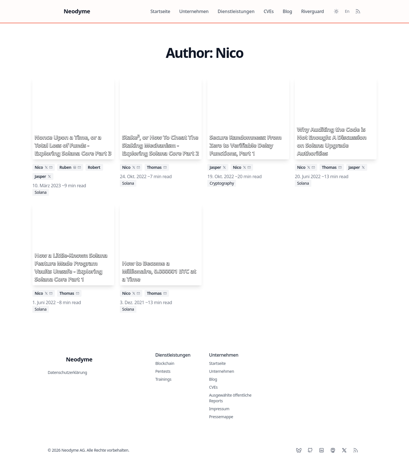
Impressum (219, 408)
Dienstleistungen (236, 11)
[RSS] (355, 450)
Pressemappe (221, 416)
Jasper (40, 176)
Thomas (154, 167)
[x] (46, 167)
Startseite (160, 11)
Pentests (162, 371)
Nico (39, 167)
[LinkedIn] (321, 450)
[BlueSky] (298, 450)
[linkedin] (74, 167)
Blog (287, 11)
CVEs (269, 11)
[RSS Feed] (358, 11)
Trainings (163, 379)
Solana (41, 192)
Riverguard (312, 11)
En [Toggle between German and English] (347, 11)
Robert (94, 167)
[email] (51, 167)
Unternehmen (193, 11)
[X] (344, 450)
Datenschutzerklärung (67, 372)
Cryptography (222, 183)
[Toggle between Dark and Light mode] (336, 11)
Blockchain (164, 363)
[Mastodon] (333, 450)
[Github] (310, 450)
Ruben (65, 167)
